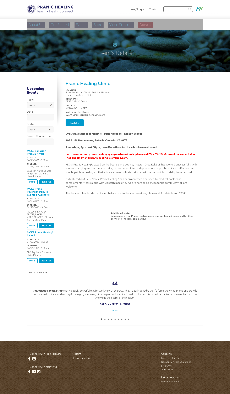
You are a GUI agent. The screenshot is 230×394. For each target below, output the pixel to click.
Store (111, 24)
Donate (169, 24)
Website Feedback (171, 380)
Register (46, 181)
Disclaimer (166, 364)
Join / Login (137, 9)
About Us (36, 24)
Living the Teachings (171, 356)
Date (30, 110)
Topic (30, 98)
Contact (154, 9)
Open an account (81, 356)
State (30, 122)
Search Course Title (39, 135)
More (32, 181)
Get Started (65, 24)
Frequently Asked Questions (176, 360)
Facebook (29, 357)
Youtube (34, 370)
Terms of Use (168, 368)
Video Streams (139, 24)
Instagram (34, 357)
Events (91, 24)
